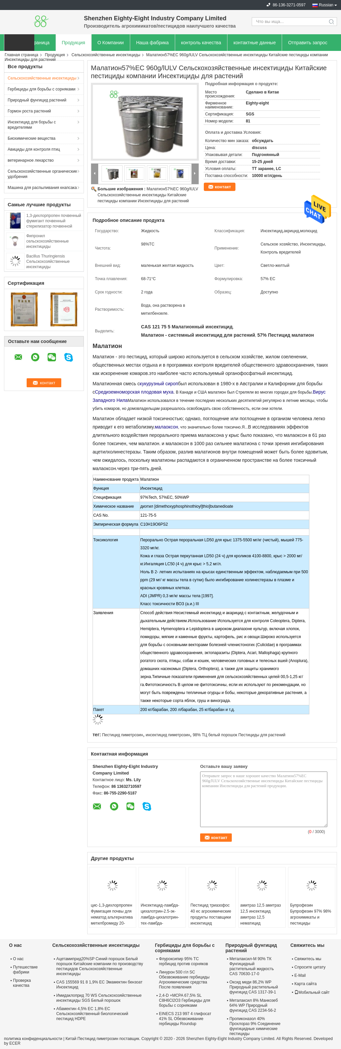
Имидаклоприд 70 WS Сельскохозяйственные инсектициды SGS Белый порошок (99, 998)
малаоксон (166, 427)
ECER (14, 1043)
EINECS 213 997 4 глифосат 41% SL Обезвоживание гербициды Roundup (185, 1018)
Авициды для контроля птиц (34, 149)
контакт (223, 186)
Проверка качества (22, 983)
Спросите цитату (310, 967)
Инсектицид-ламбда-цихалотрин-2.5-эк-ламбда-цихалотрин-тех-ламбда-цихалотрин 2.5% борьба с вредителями (161, 920)
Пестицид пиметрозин (122, 735)
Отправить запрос (307, 42)
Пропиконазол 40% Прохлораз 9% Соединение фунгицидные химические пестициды (254, 1026)
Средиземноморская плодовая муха (134, 392)
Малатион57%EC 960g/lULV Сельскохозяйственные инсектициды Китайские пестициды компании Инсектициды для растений (148, 195)
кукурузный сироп (159, 383)
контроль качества (201, 42)
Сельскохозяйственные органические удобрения (42, 174)
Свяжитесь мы (307, 959)
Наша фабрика (152, 42)
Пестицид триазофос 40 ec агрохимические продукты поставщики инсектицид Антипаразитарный (210, 917)
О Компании (111, 42)
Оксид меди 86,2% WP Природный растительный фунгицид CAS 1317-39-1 (253, 987)
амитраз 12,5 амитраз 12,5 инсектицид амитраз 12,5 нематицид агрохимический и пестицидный (260, 920)
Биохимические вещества (31, 138)
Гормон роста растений (29, 111)
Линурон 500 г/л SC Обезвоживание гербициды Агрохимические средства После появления (184, 979)
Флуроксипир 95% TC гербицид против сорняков (183, 961)
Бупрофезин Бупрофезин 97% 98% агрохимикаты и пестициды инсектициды (310, 917)
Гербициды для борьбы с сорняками (41, 89)
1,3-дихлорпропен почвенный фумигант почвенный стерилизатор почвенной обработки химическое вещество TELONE (53, 226)
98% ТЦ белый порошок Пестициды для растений (239, 735)
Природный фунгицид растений (37, 100)
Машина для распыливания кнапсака (42, 187)
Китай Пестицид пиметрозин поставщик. (104, 1038)
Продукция (73, 42)
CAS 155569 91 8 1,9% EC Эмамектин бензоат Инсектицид (99, 984)
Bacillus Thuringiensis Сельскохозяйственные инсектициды (48, 261)
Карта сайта (305, 983)
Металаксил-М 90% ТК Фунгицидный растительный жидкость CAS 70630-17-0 (251, 966)
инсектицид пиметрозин (168, 735)
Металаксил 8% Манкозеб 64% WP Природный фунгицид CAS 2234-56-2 (253, 1005)
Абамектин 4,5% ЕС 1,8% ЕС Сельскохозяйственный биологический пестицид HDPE (92, 1013)
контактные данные (254, 42)
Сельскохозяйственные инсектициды (106, 55)
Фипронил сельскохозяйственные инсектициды (47, 241)
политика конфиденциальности (33, 1038)
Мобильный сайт (312, 992)
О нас (18, 959)
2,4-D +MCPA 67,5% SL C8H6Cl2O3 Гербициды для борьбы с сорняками (184, 1000)
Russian (326, 5)
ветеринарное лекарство (31, 160)
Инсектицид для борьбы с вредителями (32, 125)
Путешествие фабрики (25, 969)
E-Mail (300, 975)
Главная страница (21, 55)
